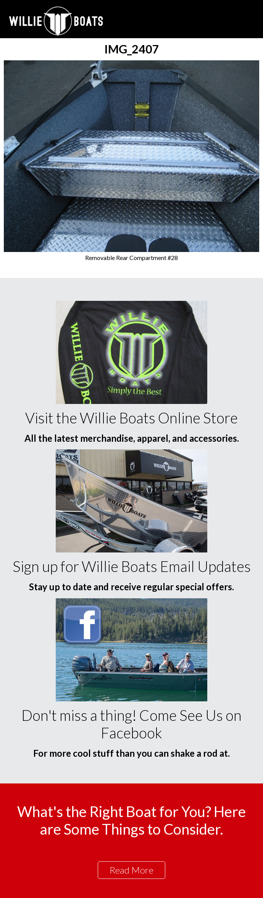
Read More (131, 869)
